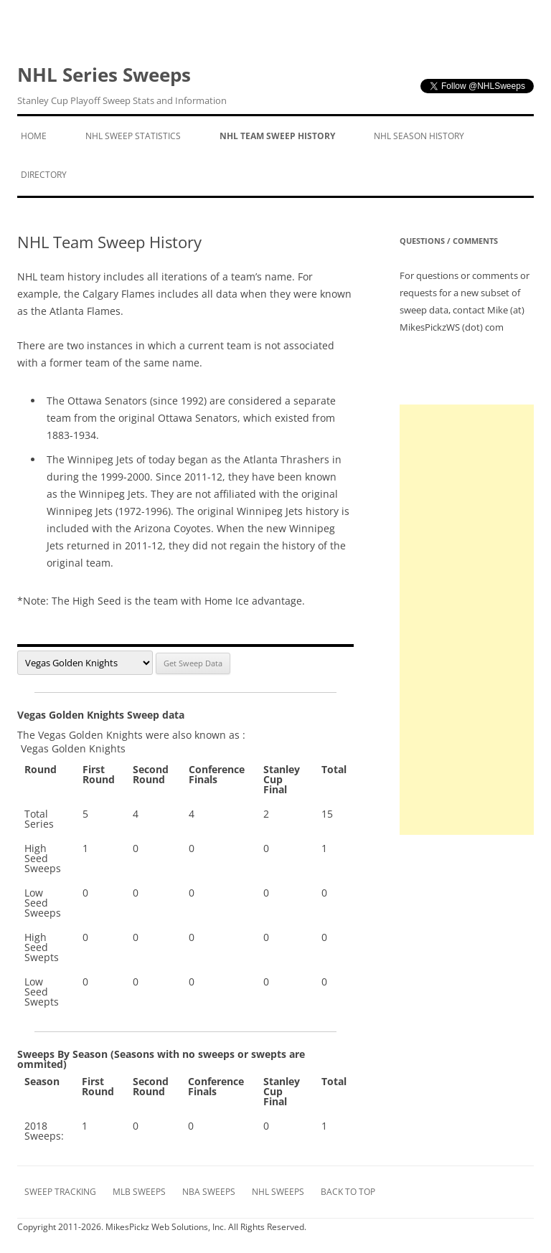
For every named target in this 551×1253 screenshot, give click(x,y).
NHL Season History (419, 136)
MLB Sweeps (139, 1192)
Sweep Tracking (60, 1192)
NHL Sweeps (278, 1192)
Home (34, 136)
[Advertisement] (467, 620)
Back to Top (348, 1192)
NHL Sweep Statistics (133, 136)
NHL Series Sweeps (122, 85)
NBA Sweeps (208, 1192)
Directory (44, 175)
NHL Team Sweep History (277, 136)
